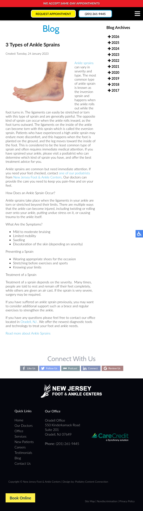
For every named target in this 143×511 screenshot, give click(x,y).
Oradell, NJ (28, 322)
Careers (20, 447)
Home (19, 420)
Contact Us (23, 463)
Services (20, 436)
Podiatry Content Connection (91, 481)
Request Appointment (53, 13)
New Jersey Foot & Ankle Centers (37, 177)
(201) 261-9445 (95, 13)
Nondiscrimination (107, 501)
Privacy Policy (127, 501)
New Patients (24, 442)
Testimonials (23, 453)
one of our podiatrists (74, 173)
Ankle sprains (83, 63)
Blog (18, 458)
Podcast (72, 368)
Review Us (114, 368)
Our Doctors (24, 425)
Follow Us (51, 368)
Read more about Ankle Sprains (28, 334)
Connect (93, 368)
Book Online (20, 498)
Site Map (90, 501)
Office (19, 431)
